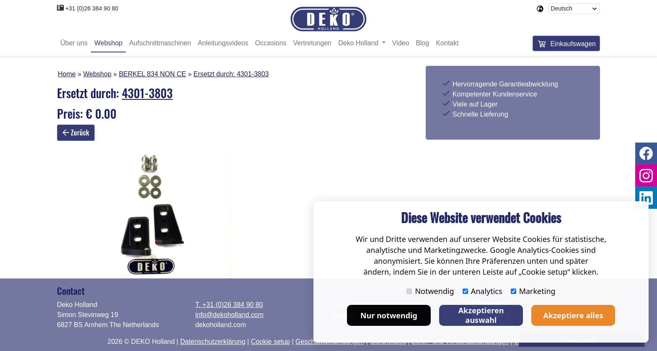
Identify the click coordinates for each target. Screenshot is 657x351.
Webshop (108, 43)
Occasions (271, 43)
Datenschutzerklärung (213, 341)
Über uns (74, 43)
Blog (422, 43)
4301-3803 (253, 74)
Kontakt (447, 43)
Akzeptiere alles (573, 315)
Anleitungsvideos (223, 43)
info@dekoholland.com (229, 314)
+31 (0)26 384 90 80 (92, 8)
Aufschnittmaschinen (160, 43)
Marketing (533, 291)
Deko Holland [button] (359, 43)
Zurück (75, 132)
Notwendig (430, 291)
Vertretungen (312, 43)
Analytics (482, 291)
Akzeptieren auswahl (481, 315)
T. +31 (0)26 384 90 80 (229, 304)
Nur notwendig (388, 315)
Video (400, 43)
